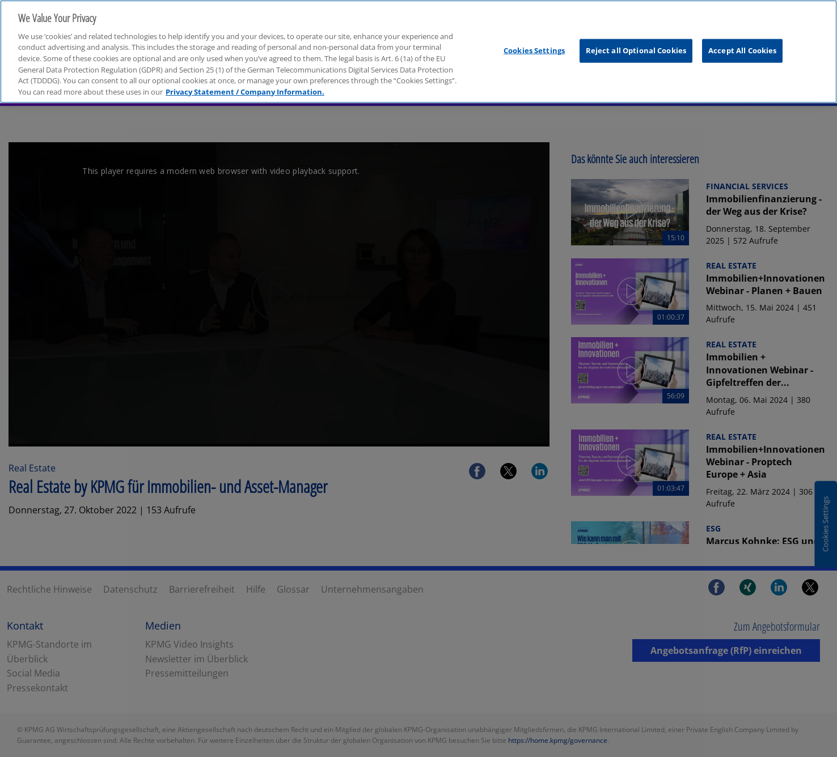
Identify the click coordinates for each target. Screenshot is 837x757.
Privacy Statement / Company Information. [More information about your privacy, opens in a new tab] (245, 82)
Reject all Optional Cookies (636, 41)
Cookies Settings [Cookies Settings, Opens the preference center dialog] (534, 41)
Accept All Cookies (742, 41)
